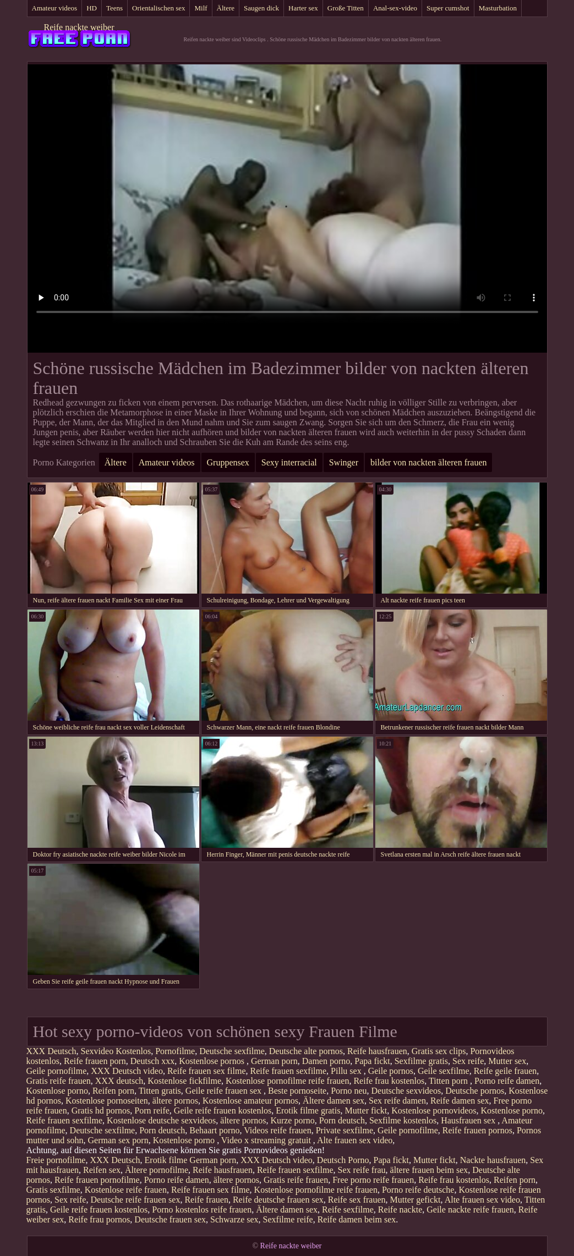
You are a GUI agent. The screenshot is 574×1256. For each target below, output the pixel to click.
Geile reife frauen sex (224, 1090)
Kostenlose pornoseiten (106, 1100)
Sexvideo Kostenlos (116, 1051)
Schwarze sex (234, 1219)
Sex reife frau (362, 1170)
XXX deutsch (119, 1080)
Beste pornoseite (297, 1090)
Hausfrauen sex (469, 1120)
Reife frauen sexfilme (288, 1071)
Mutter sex (507, 1061)
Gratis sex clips (439, 1051)
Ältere (225, 8)
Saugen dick (261, 8)
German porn (274, 1061)
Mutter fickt (366, 1110)
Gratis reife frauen (58, 1080)
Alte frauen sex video (354, 1140)
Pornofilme (175, 1051)
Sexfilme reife (288, 1219)
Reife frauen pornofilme (97, 1179)
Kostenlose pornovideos (433, 1110)
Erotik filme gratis (308, 1110)
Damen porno (326, 1061)
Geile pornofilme (56, 1071)
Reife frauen (206, 1199)
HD (91, 8)
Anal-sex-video (395, 8)
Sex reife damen (397, 1100)
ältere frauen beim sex (429, 1170)
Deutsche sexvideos (406, 1090)
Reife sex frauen (357, 1199)
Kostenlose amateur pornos (250, 1100)
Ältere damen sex (333, 1100)
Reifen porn (113, 1090)
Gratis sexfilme (53, 1189)
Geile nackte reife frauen (470, 1209)
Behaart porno (214, 1130)
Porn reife (152, 1110)
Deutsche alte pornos (306, 1051)
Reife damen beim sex (357, 1219)
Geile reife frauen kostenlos (222, 1110)
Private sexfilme (344, 1130)
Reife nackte (400, 1209)
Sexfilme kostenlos (402, 1120)
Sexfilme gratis (421, 1061)
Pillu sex (347, 1071)
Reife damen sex (459, 1100)
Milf (200, 8)
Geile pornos (390, 1071)
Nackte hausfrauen (493, 1160)
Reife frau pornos (99, 1219)
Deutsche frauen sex (170, 1219)
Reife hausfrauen (377, 1051)
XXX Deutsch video (127, 1071)
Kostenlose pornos (213, 1061)
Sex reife (468, 1061)
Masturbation (498, 8)
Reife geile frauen (505, 1071)
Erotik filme (166, 1160)
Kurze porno (292, 1120)
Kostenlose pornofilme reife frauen (287, 1080)
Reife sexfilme (348, 1209)
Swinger (343, 462)
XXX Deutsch (51, 1051)
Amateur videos (55, 8)
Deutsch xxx (152, 1061)
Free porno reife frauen (373, 1179)
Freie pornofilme (56, 1160)
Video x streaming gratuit (267, 1140)
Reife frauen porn (95, 1061)
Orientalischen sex (158, 8)
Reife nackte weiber (79, 27)
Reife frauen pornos (477, 1130)
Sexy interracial (289, 462)
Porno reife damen (506, 1080)
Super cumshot (448, 8)
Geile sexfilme (443, 1071)
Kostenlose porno (57, 1090)
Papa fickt (372, 1061)
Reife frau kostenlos (388, 1080)
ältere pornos (175, 1100)
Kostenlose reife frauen (126, 1189)
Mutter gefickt (415, 1199)
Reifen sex (102, 1170)
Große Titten (345, 8)
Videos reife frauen (277, 1130)
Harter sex (303, 8)
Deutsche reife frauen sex (135, 1199)
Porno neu (349, 1090)
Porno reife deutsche (418, 1189)
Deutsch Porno (343, 1160)
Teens (114, 8)
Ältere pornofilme (156, 1170)
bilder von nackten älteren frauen (428, 462)
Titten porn (449, 1080)
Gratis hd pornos (101, 1110)
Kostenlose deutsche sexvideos (161, 1120)
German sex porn (118, 1140)
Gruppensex (228, 462)
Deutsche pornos (474, 1090)
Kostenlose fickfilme (184, 1080)
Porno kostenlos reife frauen (202, 1209)
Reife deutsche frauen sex (278, 1199)
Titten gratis (160, 1090)
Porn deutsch (342, 1120)
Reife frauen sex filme (206, 1071)
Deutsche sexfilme (232, 1051)
